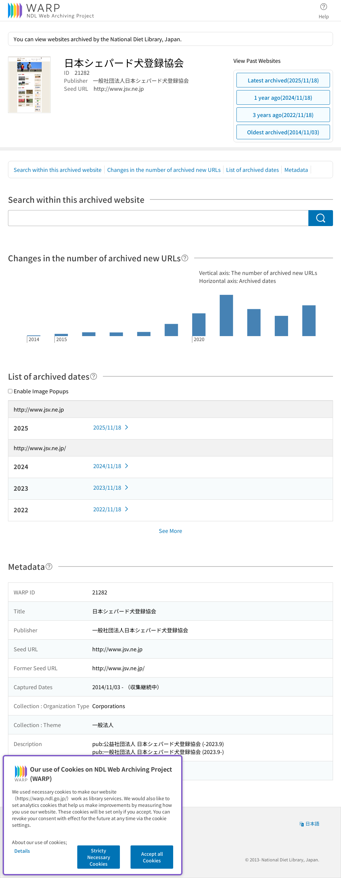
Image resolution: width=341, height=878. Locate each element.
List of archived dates (252, 170)
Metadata (296, 170)
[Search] (320, 218)
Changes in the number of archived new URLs (163, 170)
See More (170, 531)
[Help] (185, 258)
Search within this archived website (58, 170)
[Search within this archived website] (158, 218)
